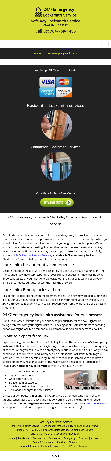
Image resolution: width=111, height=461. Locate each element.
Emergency (69, 438)
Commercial (39, 438)
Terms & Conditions (43, 442)
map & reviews (91, 426)
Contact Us (97, 438)
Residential (23, 438)
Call (55, 456)
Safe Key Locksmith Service (33, 255)
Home (37, 53)
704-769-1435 (63, 31)
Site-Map (73, 442)
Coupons (83, 438)
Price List (61, 442)
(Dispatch (62, 433)
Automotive (54, 438)
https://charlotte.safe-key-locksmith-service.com (68, 430)
